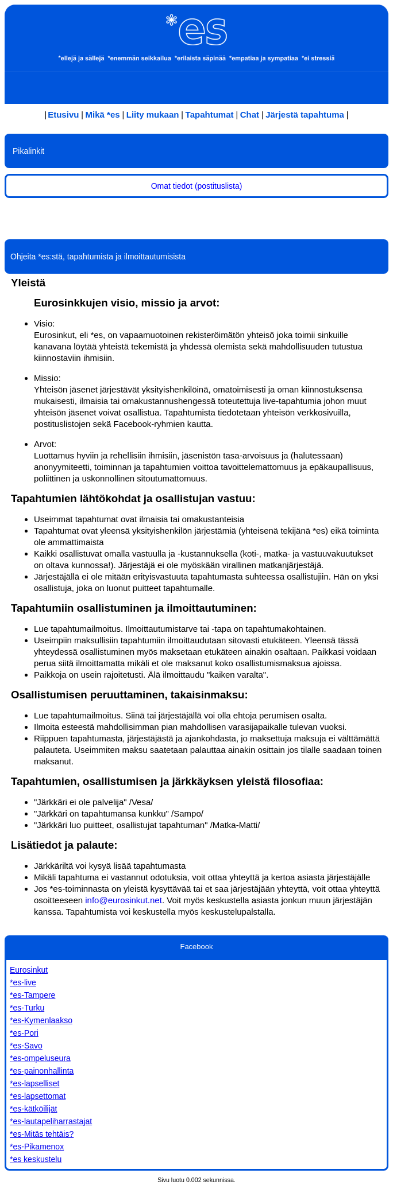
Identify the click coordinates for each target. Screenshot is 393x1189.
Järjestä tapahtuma (304, 114)
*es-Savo (26, 1045)
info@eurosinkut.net (123, 900)
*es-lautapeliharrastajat (51, 1121)
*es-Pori (24, 1033)
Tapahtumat (210, 114)
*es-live (23, 982)
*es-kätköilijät (33, 1108)
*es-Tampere (32, 995)
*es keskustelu (35, 1159)
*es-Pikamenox (37, 1146)
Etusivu (63, 114)
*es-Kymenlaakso (41, 1020)
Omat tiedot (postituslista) (196, 186)
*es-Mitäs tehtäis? (42, 1134)
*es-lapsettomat (38, 1096)
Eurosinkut (29, 969)
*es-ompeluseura (40, 1058)
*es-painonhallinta (42, 1070)
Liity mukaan (152, 114)
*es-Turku (27, 1007)
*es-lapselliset (34, 1083)
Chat (249, 114)
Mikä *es (103, 114)
